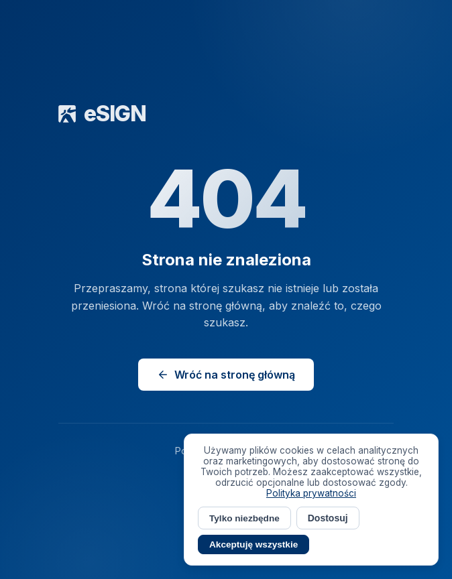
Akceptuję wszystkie (253, 544)
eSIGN (102, 114)
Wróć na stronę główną (226, 374)
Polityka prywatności (311, 493)
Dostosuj (328, 518)
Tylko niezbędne (244, 518)
